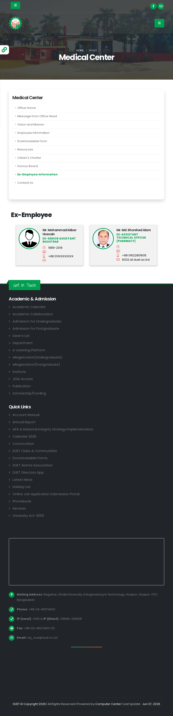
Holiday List (22, 486)
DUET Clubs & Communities (35, 450)
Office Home (26, 108)
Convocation (23, 443)
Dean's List (21, 335)
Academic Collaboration (33, 314)
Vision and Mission (30, 124)
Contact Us (25, 183)
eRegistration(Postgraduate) (37, 364)
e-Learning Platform (29, 350)
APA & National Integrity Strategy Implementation (55, 429)
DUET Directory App (29, 472)
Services (20, 508)
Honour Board (27, 166)
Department (23, 342)
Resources (25, 149)
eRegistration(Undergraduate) (38, 357)
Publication (22, 386)
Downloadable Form (32, 141)
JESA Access (23, 378)
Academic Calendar (29, 306)
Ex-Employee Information (37, 174)
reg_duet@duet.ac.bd (43, 638)
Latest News (23, 479)
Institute (20, 371)
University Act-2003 (29, 515)
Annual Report (24, 422)
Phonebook (22, 501)
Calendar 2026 (25, 436)
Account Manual (26, 414)
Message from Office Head (37, 116)
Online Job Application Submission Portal (47, 494)
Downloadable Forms (30, 458)
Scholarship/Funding (29, 393)
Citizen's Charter (29, 158)
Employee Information (33, 133)
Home (80, 50)
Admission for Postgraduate (36, 328)
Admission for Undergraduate (37, 321)
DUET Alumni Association (33, 465)
